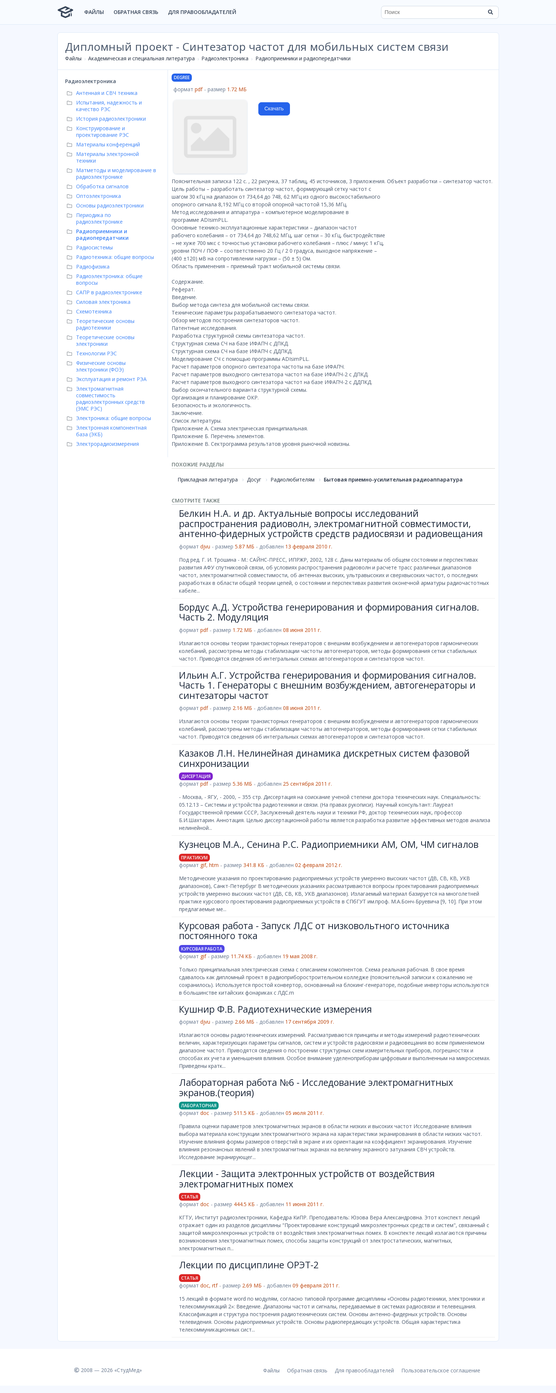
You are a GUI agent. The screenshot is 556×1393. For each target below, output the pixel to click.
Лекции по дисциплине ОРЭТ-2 (249, 1264)
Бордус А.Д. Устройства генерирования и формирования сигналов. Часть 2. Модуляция (329, 612)
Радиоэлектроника (224, 58)
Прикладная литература (207, 479)
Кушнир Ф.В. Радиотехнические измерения (275, 1009)
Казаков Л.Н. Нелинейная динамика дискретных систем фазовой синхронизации (324, 758)
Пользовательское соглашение (440, 1370)
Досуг (254, 479)
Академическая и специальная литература (141, 58)
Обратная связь (136, 11)
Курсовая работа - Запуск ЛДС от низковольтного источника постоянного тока (314, 930)
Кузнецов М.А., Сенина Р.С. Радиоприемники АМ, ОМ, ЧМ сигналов (328, 844)
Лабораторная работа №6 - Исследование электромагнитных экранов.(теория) (316, 1087)
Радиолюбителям (292, 479)
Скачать (274, 108)
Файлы (94, 11)
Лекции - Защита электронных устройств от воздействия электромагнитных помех (307, 1178)
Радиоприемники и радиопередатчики (303, 58)
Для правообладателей (202, 11)
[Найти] (490, 12)
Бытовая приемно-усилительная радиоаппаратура (393, 479)
